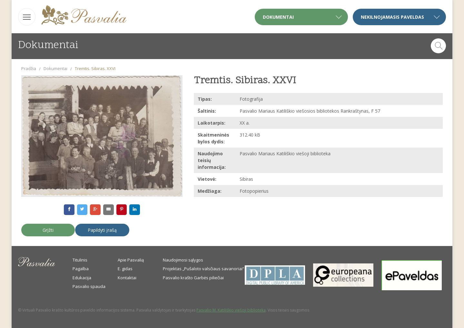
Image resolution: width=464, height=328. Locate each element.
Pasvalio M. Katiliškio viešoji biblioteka (231, 310)
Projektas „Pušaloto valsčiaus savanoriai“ (203, 269)
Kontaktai (127, 278)
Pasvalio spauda (89, 286)
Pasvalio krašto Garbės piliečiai (193, 278)
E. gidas (125, 269)
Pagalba (81, 269)
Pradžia (28, 68)
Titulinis (80, 260)
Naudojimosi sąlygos (183, 260)
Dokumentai (55, 68)
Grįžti (48, 230)
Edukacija (82, 278)
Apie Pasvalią (131, 260)
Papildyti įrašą (102, 230)
